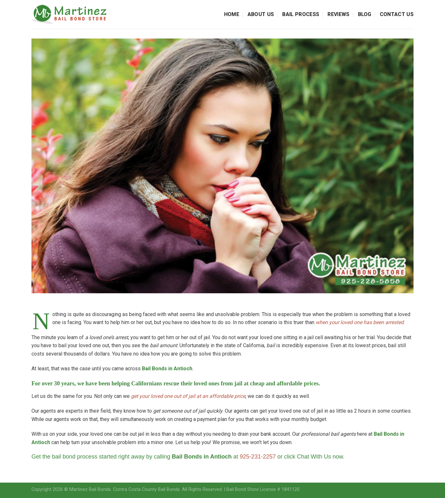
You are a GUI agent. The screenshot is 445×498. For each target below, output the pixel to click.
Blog (364, 14)
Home (231, 14)
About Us (261, 14)
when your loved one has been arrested (360, 322)
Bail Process (300, 14)
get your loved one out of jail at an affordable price (188, 396)
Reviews (338, 14)
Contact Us (397, 14)
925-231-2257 (258, 456)
